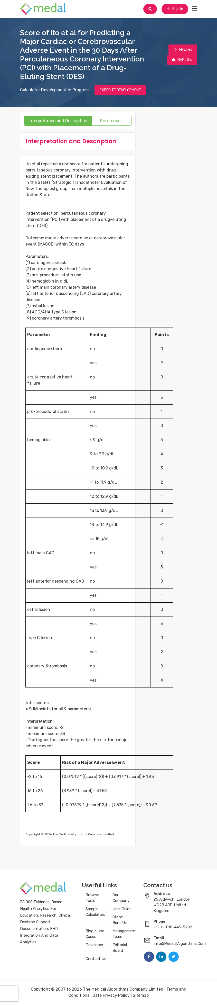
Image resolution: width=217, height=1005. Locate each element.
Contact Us (96, 958)
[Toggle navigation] (194, 8)
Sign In (175, 9)
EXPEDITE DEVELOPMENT (120, 90)
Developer (94, 945)
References (111, 120)
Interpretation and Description (58, 120)
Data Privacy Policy (111, 995)
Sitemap (141, 995)
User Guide (121, 909)
